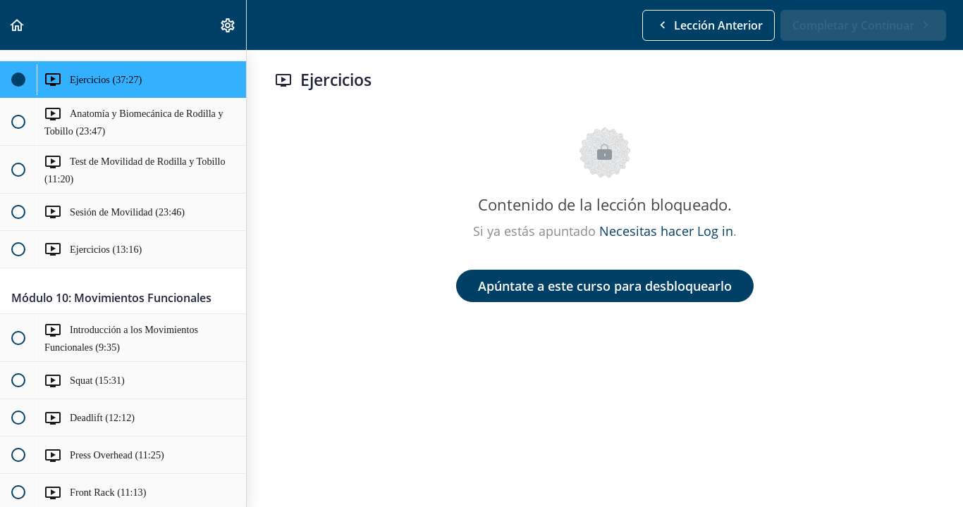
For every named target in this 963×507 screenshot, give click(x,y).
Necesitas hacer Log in (666, 231)
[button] (17, 25)
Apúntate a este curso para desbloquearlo (605, 285)
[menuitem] (228, 25)
